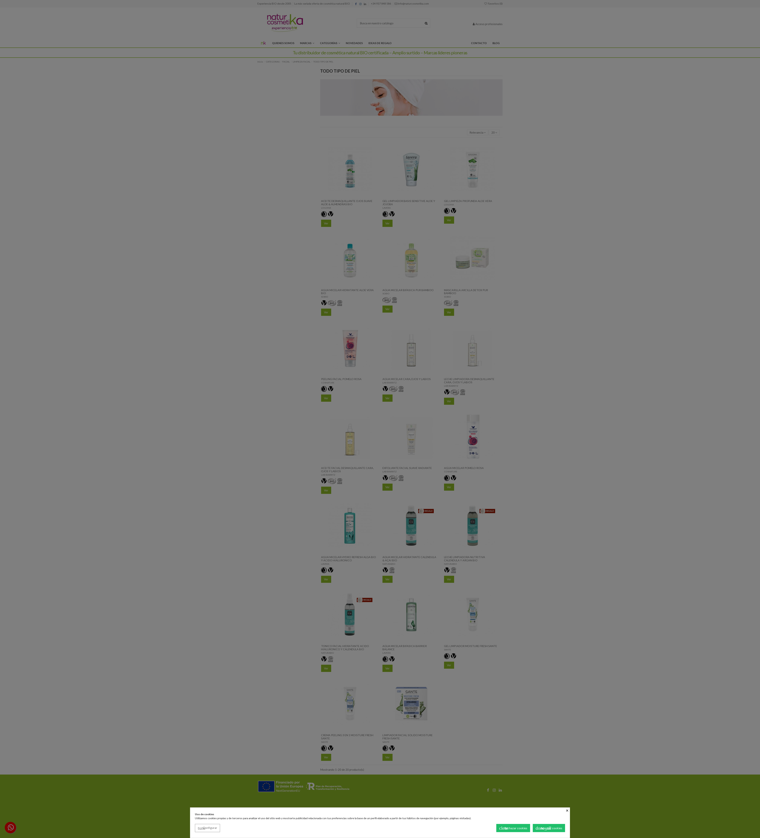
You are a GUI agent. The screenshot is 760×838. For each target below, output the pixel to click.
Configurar (207, 828)
